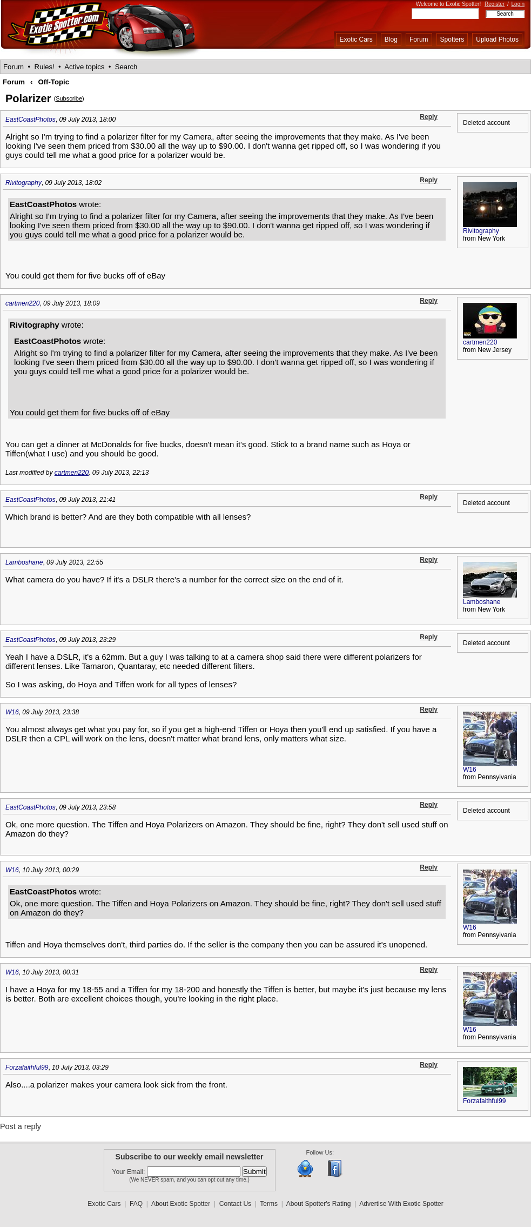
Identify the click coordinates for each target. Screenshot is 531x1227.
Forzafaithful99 (26, 1067)
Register (495, 4)
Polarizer (28, 98)
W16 (12, 712)
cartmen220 (22, 303)
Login (518, 4)
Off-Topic (53, 82)
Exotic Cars (356, 39)
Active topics (84, 67)
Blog (391, 39)
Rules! (44, 67)
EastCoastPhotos (30, 119)
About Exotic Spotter (180, 1204)
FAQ (136, 1204)
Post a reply (20, 1126)
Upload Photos (497, 39)
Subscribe (69, 98)
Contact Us (235, 1204)
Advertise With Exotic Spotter (401, 1204)
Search (126, 67)
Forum (418, 39)
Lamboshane (24, 562)
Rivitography (23, 183)
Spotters (452, 39)
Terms (269, 1204)
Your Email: (129, 1172)
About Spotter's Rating (318, 1204)
